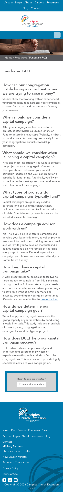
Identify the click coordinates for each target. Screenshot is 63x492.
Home (8, 58)
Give (44, 430)
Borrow (22, 430)
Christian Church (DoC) (16, 451)
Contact (35, 8)
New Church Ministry (14, 457)
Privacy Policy (10, 468)
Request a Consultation (16, 462)
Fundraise (34, 430)
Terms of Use (10, 474)
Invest (6, 430)
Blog (25, 8)
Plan (13, 430)
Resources (52, 2)
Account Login (13, 2)
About (28, 2)
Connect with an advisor (31, 384)
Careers (39, 2)
